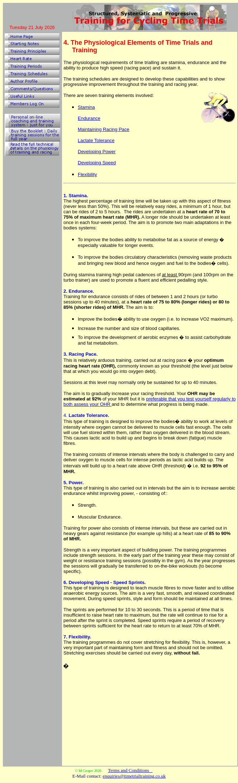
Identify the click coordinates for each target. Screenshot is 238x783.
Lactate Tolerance (96, 140)
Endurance (89, 118)
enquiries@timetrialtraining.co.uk (134, 776)
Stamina (86, 107)
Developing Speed (97, 162)
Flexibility (87, 174)
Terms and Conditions (130, 770)
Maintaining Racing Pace (103, 129)
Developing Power (97, 151)
